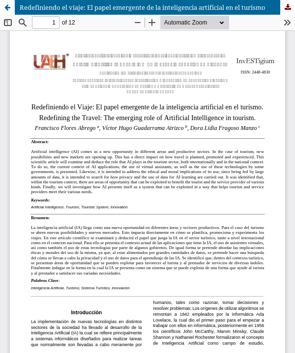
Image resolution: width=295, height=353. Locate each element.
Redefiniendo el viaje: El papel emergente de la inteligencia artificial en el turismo (143, 7)
